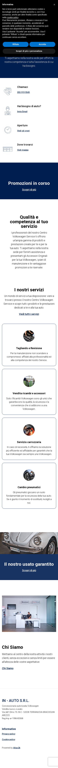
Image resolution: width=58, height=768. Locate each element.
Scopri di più (29, 189)
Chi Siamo (8, 668)
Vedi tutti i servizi (29, 314)
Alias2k (16, 748)
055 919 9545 (23, 92)
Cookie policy (8, 739)
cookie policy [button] (12, 17)
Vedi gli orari (23, 131)
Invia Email (22, 111)
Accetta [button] (42, 44)
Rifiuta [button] (16, 44)
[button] (54, 4)
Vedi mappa (22, 150)
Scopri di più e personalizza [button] (29, 51)
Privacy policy (8, 734)
